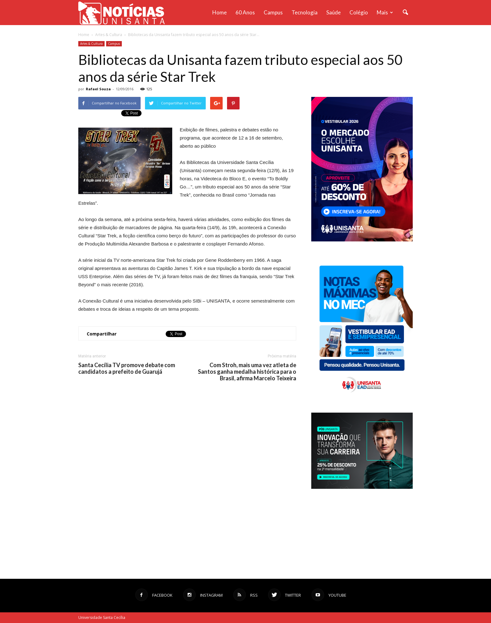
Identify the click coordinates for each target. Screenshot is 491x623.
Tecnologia (305, 12)
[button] (405, 12)
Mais (385, 12)
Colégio (358, 12)
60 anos (245, 12)
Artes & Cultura (91, 43)
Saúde (333, 12)
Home (219, 12)
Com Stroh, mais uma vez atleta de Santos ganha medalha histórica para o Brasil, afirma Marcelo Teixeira (247, 372)
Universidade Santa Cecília (101, 617)
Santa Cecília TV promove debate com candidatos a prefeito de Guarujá (126, 368)
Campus (273, 12)
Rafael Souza (98, 89)
